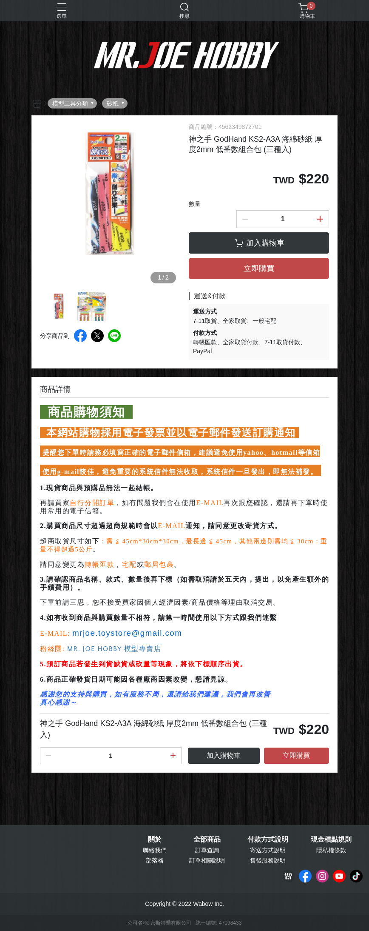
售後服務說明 (268, 860)
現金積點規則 (331, 839)
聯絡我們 (155, 850)
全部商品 (207, 839)
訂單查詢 (207, 850)
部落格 (155, 860)
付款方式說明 (267, 839)
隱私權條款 (331, 850)
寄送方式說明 (268, 850)
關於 (155, 839)
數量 (195, 203)
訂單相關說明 (207, 860)
